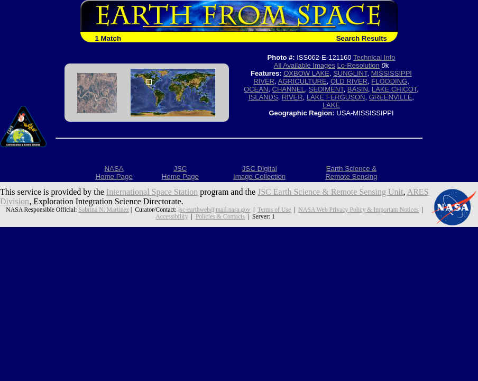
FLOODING (389, 81)
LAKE (331, 105)
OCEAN (256, 89)
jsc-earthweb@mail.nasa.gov (214, 209)
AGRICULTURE (302, 81)
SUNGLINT (350, 73)
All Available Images (304, 65)
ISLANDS (263, 97)
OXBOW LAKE (306, 73)
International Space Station (152, 191)
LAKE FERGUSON (336, 97)
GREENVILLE (390, 97)
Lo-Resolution (358, 65)
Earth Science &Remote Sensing (351, 172)
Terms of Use (274, 209)
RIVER (292, 97)
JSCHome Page (180, 172)
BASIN (357, 89)
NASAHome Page (113, 172)
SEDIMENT (326, 89)
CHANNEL (288, 89)
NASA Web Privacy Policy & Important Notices (358, 209)
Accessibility (171, 216)
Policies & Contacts (220, 216)
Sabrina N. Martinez (103, 209)
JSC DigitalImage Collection (259, 172)
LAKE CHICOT (394, 89)
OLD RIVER (348, 81)
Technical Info (374, 57)
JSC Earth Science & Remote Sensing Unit (330, 191)
